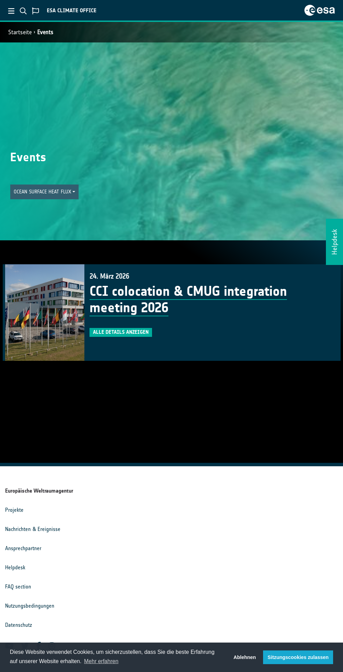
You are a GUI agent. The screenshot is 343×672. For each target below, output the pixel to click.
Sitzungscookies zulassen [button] (297, 657)
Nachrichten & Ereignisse (32, 529)
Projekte (14, 510)
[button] (44, 192)
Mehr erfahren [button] (101, 661)
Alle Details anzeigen (121, 332)
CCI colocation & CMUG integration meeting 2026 (188, 299)
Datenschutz (18, 625)
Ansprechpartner (23, 548)
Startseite (20, 32)
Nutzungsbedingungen (29, 606)
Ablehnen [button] (245, 657)
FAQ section (18, 586)
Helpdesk (15, 567)
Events (45, 32)
